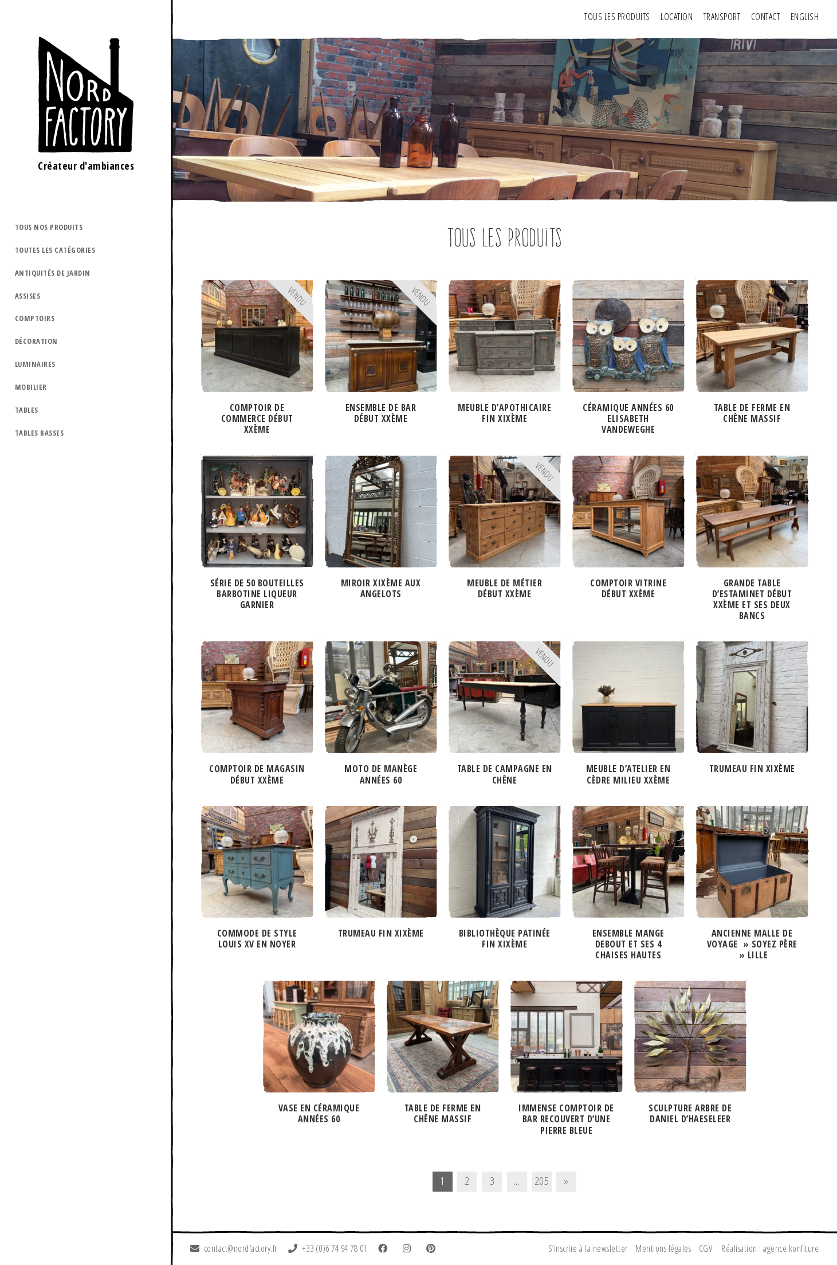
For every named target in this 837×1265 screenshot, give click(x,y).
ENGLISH (805, 16)
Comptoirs (35, 318)
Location (677, 16)
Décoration (36, 341)
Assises (28, 296)
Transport (722, 16)
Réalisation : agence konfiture (770, 1248)
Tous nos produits (49, 227)
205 (542, 1180)
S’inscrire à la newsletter (588, 1248)
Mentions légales (663, 1248)
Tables (26, 410)
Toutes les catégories (55, 250)
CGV (706, 1248)
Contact (765, 16)
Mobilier (31, 387)
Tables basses (39, 433)
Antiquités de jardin (53, 273)
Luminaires (35, 364)
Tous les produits (617, 16)
